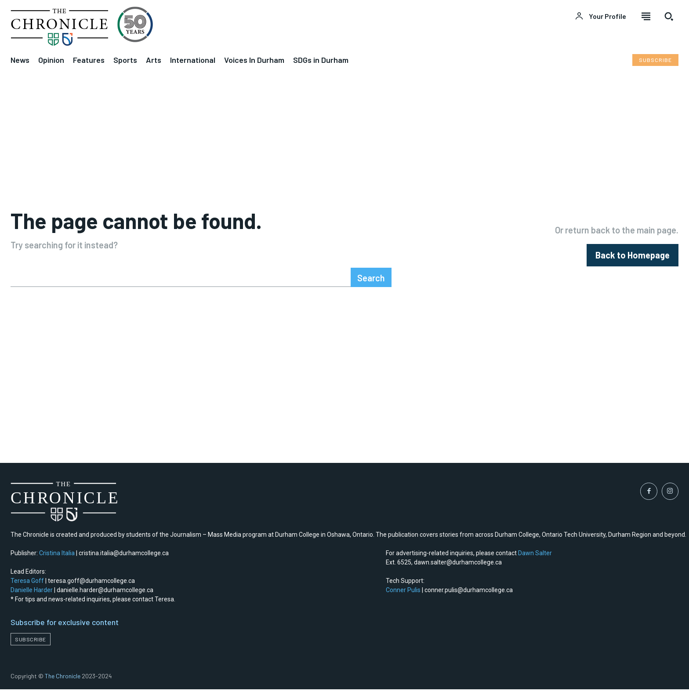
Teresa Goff (27, 586)
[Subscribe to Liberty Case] (655, 60)
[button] (668, 16)
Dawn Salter (535, 559)
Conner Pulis (403, 596)
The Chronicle (62, 681)
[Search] (371, 283)
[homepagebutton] (632, 258)
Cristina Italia (57, 559)
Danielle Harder (32, 596)
